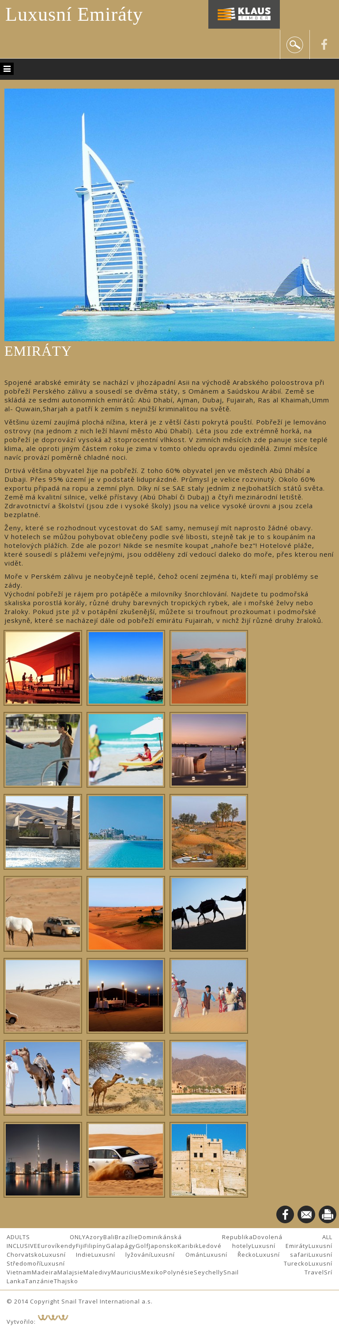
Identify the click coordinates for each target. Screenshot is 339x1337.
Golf (142, 1246)
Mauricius (126, 1272)
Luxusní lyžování (121, 1255)
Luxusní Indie (66, 1255)
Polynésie (178, 1272)
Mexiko (152, 1272)
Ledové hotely (225, 1246)
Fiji (80, 1246)
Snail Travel (273, 1272)
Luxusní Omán (177, 1255)
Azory (94, 1237)
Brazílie (126, 1237)
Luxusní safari (282, 1255)
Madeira (44, 1272)
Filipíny (95, 1246)
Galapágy (121, 1246)
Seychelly (208, 1272)
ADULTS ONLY (46, 1237)
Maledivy (97, 1272)
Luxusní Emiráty (74, 14)
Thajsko (66, 1281)
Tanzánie (39, 1281)
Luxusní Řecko (229, 1255)
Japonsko (163, 1246)
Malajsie (70, 1272)
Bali (109, 1237)
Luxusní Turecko (175, 1263)
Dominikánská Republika (195, 1237)
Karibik (188, 1246)
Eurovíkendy (57, 1246)
